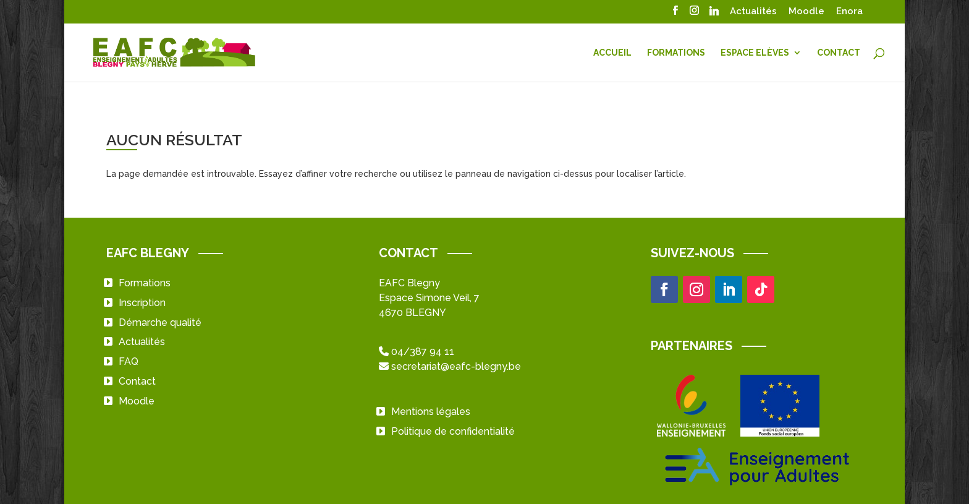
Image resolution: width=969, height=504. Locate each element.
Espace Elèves (755, 53)
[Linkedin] (714, 14)
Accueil (612, 53)
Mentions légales (430, 411)
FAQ (128, 361)
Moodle (806, 12)
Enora (849, 12)
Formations (676, 53)
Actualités (753, 12)
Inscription (142, 303)
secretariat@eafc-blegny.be (456, 366)
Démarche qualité (160, 322)
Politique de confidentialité (453, 431)
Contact (838, 53)
